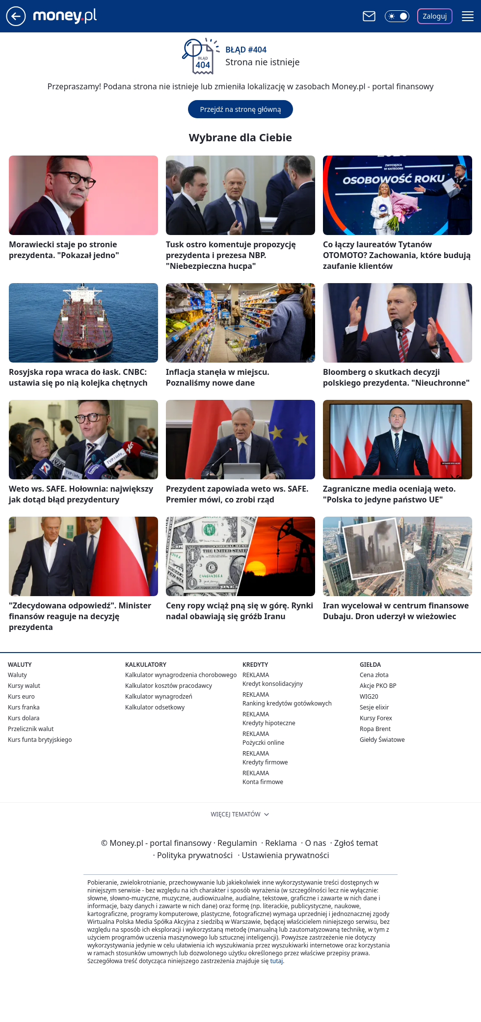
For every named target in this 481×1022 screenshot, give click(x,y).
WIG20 (369, 696)
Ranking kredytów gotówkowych (287, 703)
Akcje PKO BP (378, 685)
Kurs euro (21, 696)
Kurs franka (24, 707)
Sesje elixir (374, 707)
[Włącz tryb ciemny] (397, 16)
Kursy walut (24, 685)
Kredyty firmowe (265, 762)
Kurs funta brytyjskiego (40, 739)
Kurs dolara (24, 718)
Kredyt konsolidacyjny (272, 684)
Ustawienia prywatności (283, 855)
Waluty (17, 675)
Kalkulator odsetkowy (155, 707)
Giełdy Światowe (382, 739)
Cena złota (374, 675)
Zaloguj (435, 16)
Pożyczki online (263, 742)
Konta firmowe (262, 782)
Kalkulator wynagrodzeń (158, 696)
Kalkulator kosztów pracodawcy (168, 685)
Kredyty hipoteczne (268, 723)
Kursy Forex (376, 718)
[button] (468, 16)
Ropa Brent (375, 729)
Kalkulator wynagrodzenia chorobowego (181, 675)
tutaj (276, 961)
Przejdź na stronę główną (240, 109)
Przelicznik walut (30, 729)
